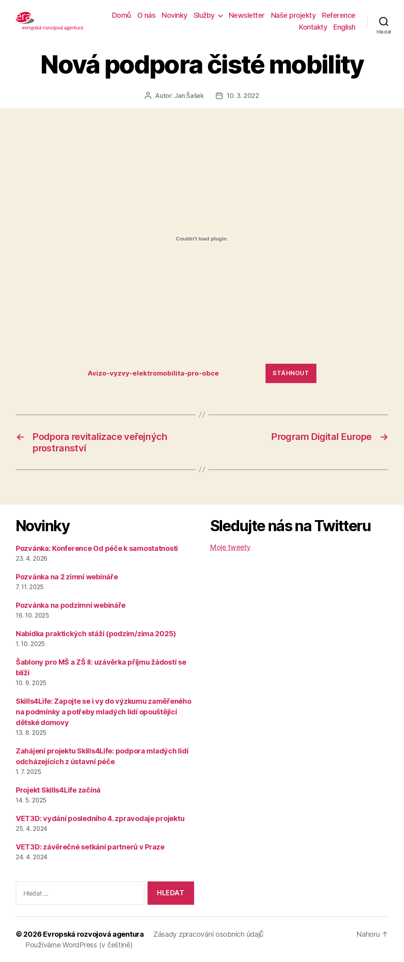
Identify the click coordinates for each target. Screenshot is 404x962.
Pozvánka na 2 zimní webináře (67, 577)
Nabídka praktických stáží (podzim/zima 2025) (96, 633)
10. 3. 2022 (242, 96)
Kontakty (313, 27)
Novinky (174, 15)
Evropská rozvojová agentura (93, 934)
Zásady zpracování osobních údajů (208, 934)
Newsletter (247, 15)
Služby (204, 15)
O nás (146, 15)
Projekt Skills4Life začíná (58, 790)
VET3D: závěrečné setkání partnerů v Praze (90, 847)
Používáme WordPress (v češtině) (79, 945)
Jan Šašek (189, 96)
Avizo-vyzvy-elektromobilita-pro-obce (153, 373)
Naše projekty (293, 15)
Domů (121, 15)
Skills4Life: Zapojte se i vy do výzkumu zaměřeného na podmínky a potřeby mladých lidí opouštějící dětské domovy (103, 712)
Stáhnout (291, 373)
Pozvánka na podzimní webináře (70, 605)
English (344, 27)
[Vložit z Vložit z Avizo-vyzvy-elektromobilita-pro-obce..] (202, 238)
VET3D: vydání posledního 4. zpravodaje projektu (100, 818)
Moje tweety (230, 547)
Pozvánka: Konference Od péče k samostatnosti (97, 548)
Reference (338, 15)
